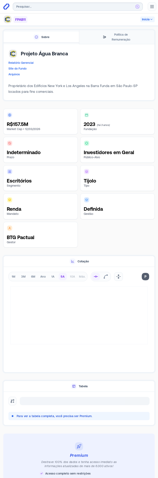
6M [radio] (33, 276)
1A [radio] (53, 276)
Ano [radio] (43, 276)
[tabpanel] (79, 74)
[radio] (96, 276)
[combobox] (78, 6)
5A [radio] (63, 276)
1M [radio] (13, 276)
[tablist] (79, 37)
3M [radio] (23, 276)
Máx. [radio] (82, 276)
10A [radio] (72, 276)
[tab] (41, 37)
